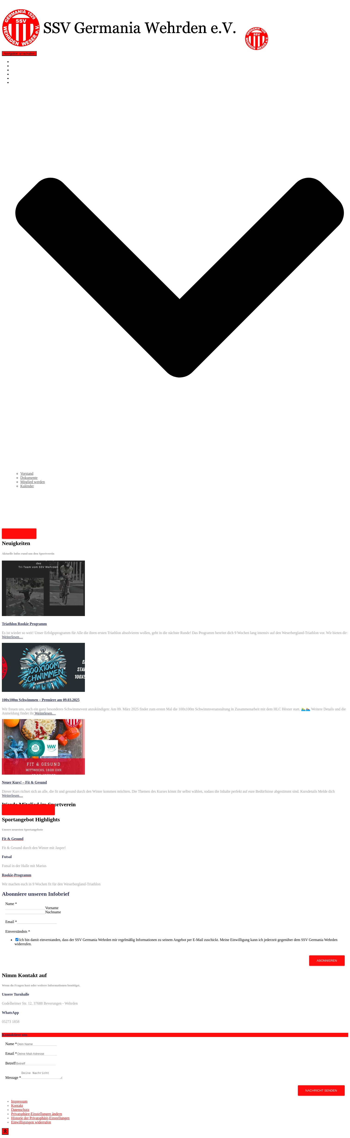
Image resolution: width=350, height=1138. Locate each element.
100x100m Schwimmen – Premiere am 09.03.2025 (41, 700)
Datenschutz (20, 1111)
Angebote (18, 62)
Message (13, 1079)
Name (11, 904)
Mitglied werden (23, 74)
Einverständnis (17, 931)
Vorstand (26, 473)
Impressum (19, 1103)
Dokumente (29, 478)
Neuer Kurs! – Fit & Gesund (24, 782)
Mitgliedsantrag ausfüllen (28, 810)
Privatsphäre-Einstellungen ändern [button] (36, 1115)
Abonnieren (327, 960)
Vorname (51, 908)
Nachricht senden (321, 1092)
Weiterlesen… (12, 637)
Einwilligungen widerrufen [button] (31, 1124)
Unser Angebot (19, 533)
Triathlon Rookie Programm (32, 70)
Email (11, 922)
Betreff (10, 1063)
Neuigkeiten (20, 66)
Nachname (53, 912)
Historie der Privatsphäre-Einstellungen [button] (40, 1119)
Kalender (27, 486)
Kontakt (17, 78)
